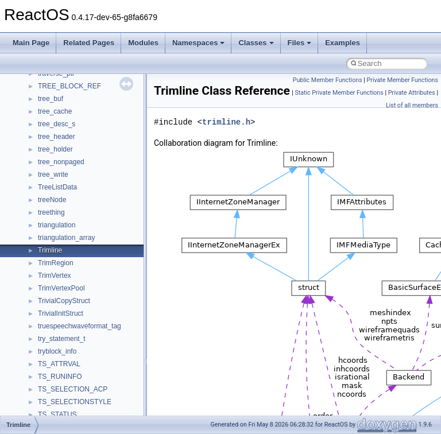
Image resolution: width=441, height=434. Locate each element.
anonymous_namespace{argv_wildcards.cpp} (107, 131)
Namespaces (198, 42)
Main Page (31, 42)
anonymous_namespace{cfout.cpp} (91, 144)
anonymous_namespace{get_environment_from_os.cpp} (124, 182)
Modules (143, 42)
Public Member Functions (327, 80)
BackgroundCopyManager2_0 (83, 371)
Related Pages (88, 42)
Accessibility (56, 106)
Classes (255, 42)
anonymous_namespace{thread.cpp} (94, 296)
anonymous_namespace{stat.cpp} (90, 283)
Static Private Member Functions (339, 92)
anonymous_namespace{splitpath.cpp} (97, 270)
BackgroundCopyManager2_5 (83, 384)
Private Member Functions (402, 80)
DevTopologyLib (62, 409)
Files (300, 42)
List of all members (412, 105)
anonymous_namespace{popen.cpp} (94, 258)
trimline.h (226, 122)
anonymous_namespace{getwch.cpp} (95, 207)
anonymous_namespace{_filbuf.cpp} (93, 119)
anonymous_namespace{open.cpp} (92, 245)
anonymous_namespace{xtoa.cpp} (91, 334)
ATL (44, 346)
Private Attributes (411, 92)
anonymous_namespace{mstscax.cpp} (97, 232)
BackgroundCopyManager (78, 359)
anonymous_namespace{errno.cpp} (92, 169)
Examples (342, 42)
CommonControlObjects (74, 397)
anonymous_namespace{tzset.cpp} (91, 308)
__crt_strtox (56, 94)
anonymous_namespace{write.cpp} (91, 321)
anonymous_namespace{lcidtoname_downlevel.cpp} (118, 220)
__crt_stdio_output (66, 81)
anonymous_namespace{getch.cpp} (93, 195)
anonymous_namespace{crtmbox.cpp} (96, 157)
